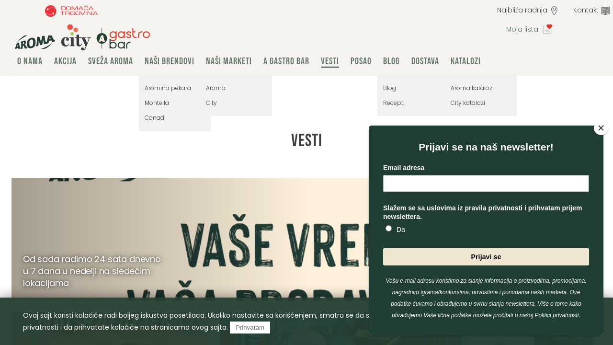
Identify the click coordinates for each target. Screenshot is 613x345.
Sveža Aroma (110, 61)
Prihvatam (250, 327)
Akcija (65, 61)
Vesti (330, 61)
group (82, 37)
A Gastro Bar (286, 61)
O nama (30, 61)
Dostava (425, 61)
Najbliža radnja (522, 10)
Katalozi (466, 61)
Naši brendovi (169, 61)
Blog (391, 61)
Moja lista (522, 29)
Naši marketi (229, 61)
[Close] (601, 128)
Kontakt (586, 10)
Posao (361, 61)
